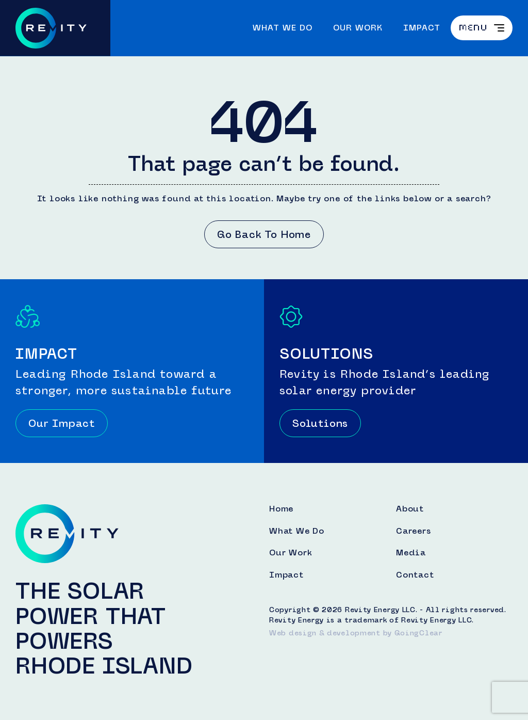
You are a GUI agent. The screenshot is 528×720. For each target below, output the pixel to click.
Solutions (320, 423)
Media (411, 552)
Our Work (358, 28)
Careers (413, 531)
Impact (421, 28)
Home (281, 509)
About (410, 509)
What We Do (282, 28)
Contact (415, 575)
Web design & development (325, 633)
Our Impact (61, 423)
